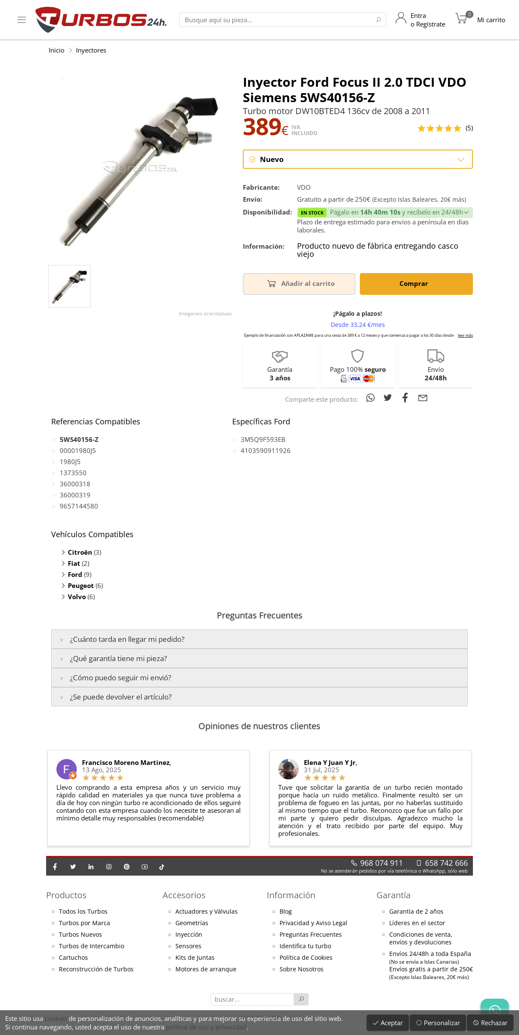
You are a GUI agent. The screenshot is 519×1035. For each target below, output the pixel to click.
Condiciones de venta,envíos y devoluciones (420, 939)
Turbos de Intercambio (91, 946)
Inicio (56, 50)
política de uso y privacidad (206, 1027)
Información (291, 895)
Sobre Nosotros (302, 969)
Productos (66, 895)
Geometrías (191, 923)
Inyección (188, 935)
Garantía (393, 895)
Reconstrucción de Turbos (96, 969)
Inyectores (91, 50)
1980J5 (70, 462)
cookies (56, 1018)
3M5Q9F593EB (263, 439)
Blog (286, 912)
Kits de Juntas (195, 958)
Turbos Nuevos (80, 935)
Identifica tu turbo (305, 946)
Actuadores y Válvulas (206, 912)
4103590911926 (266, 451)
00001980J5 (78, 451)
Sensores (188, 946)
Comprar (415, 283)
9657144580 (79, 506)
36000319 (75, 495)
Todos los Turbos (83, 912)
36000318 (75, 484)
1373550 (73, 473)
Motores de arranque (205, 969)
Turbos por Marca (84, 923)
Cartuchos (73, 958)
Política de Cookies (306, 958)
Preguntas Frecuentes (311, 935)
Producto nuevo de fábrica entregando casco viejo (377, 250)
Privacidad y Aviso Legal (313, 923)
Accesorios (184, 895)
